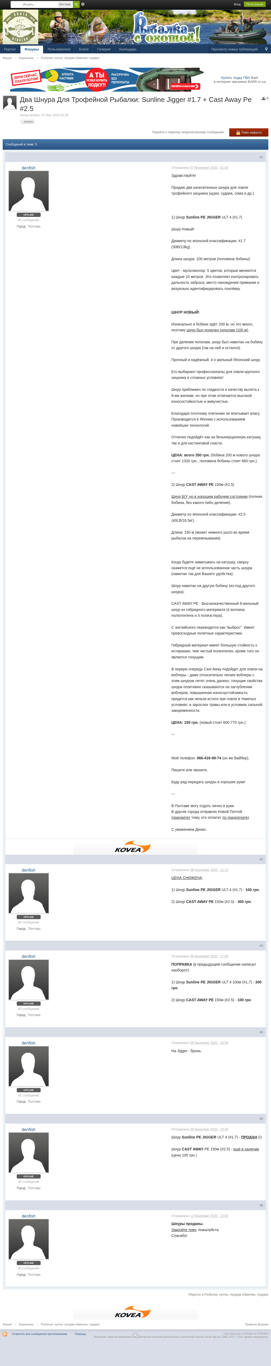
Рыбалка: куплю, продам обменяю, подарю (70, 1324)
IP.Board (262, 1333)
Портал (10, 49)
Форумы (31, 49)
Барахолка (26, 1324)
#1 (261, 157)
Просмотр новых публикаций (234, 49)
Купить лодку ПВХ (235, 78)
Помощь (80, 1333)
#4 (261, 1032)
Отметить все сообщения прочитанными (39, 1333)
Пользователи (59, 49)
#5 (261, 1119)
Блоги (83, 49)
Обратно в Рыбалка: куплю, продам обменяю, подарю (228, 1294)
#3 (261, 946)
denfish (34, 115)
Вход (237, 4)
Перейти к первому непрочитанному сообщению (188, 132)
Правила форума (256, 1324)
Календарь (128, 49)
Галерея (104, 49)
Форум (7, 1324)
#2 (261, 859)
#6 (261, 1205)
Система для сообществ (240, 1333)
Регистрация (254, 4)
